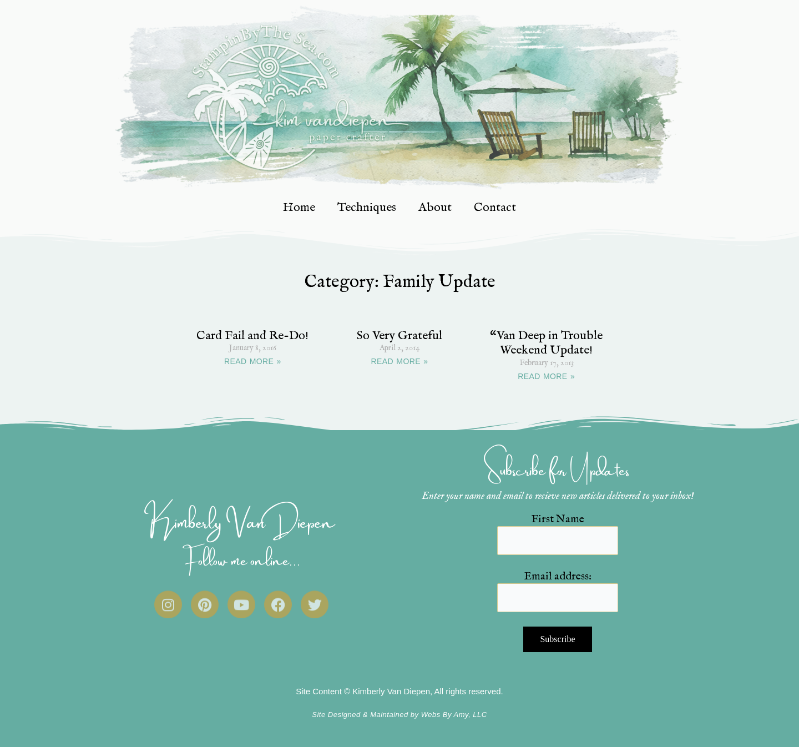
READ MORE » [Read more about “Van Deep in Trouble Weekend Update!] (546, 376)
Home (299, 207)
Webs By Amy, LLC (454, 714)
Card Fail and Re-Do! (252, 336)
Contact (495, 207)
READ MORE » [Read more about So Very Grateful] (399, 361)
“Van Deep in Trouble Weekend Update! (546, 343)
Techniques (366, 207)
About (435, 207)
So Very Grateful (399, 336)
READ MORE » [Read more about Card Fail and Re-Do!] (252, 361)
